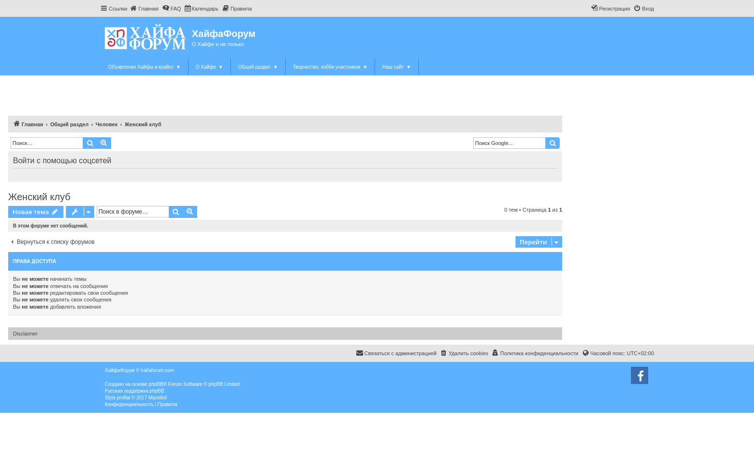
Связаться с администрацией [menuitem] (396, 352)
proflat (123, 397)
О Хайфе (209, 67)
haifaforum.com (157, 370)
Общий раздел (258, 67)
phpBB (156, 384)
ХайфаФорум (223, 33)
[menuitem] (144, 8)
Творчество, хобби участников (330, 67)
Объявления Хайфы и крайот (144, 67)
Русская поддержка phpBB (134, 391)
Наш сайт (396, 67)
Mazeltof (158, 397)
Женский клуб (39, 197)
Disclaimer (25, 333)
